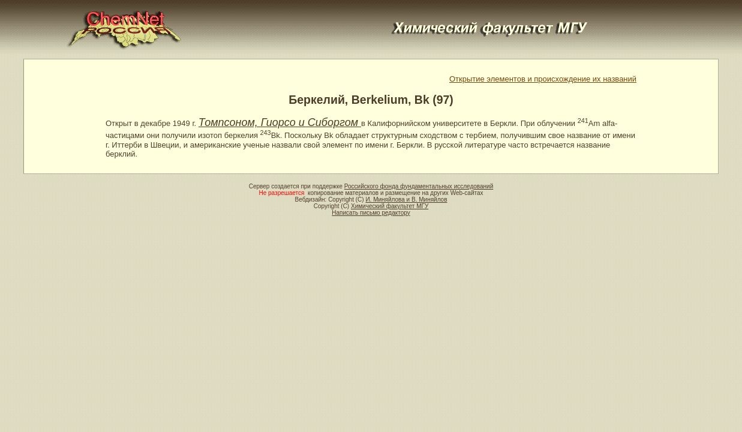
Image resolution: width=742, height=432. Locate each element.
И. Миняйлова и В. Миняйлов (406, 199)
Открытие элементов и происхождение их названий (542, 78)
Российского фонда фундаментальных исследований (418, 186)
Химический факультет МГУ (389, 206)
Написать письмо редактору (371, 212)
